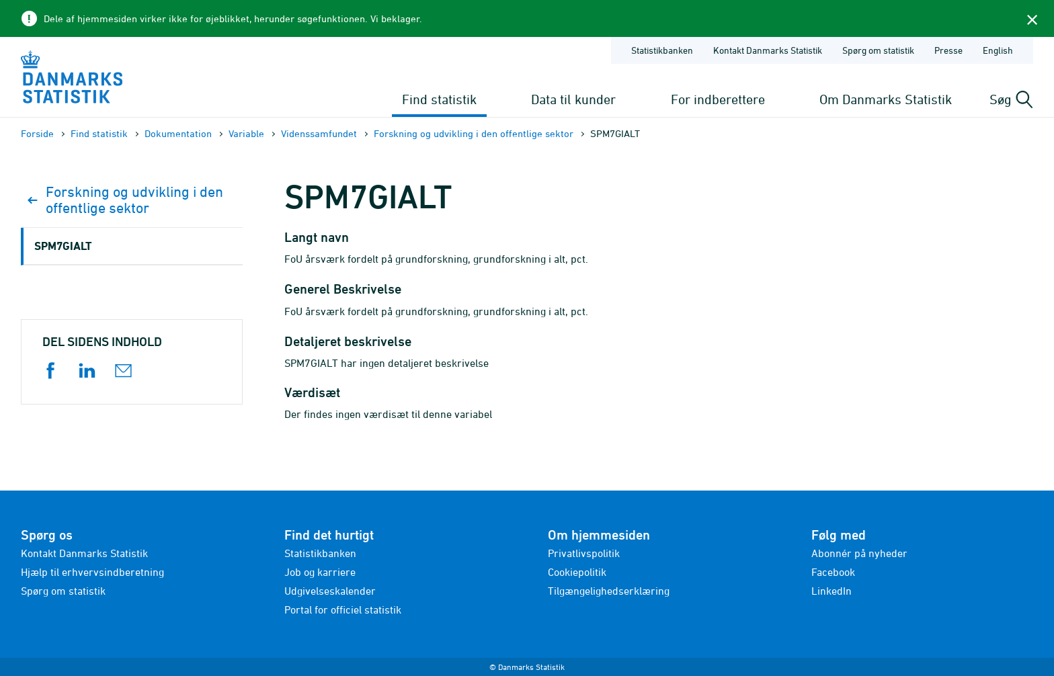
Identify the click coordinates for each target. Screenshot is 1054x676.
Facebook (833, 572)
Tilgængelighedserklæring (609, 591)
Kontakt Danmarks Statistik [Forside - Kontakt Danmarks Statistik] (767, 50)
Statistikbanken (662, 50)
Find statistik (439, 99)
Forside (37, 133)
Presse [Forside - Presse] (948, 50)
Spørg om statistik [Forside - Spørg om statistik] (878, 50)
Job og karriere (320, 572)
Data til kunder (573, 99)
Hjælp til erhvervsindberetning (92, 572)
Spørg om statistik (63, 591)
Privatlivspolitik (584, 553)
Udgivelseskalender (330, 591)
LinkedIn (831, 591)
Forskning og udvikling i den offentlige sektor (473, 133)
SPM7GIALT (62, 246)
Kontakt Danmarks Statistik (84, 553)
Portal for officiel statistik (342, 609)
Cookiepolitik (577, 572)
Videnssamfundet (319, 133)
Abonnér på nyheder (859, 553)
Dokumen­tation (178, 133)
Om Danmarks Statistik (885, 99)
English (998, 50)
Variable (246, 133)
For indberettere (718, 99)
